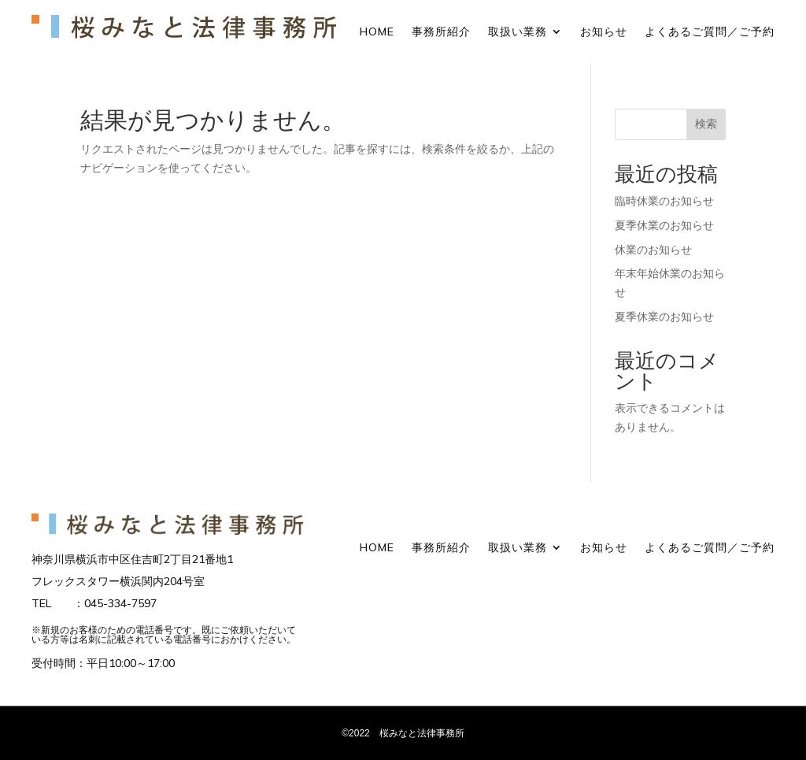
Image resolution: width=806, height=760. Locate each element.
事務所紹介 (441, 32)
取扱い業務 (517, 32)
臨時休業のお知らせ (664, 201)
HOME (377, 32)
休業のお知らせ (653, 249)
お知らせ (603, 32)
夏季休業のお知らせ (664, 225)
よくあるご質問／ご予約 (710, 32)
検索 (706, 123)
